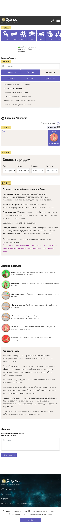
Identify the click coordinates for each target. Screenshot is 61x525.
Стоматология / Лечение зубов (16, 92)
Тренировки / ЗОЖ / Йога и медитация (19, 100)
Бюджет (34, 166)
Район (19, 166)
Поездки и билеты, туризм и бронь (18, 104)
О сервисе (6, 494)
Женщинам (11, 72)
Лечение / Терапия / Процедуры (17, 84)
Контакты (49, 166)
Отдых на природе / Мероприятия (17, 96)
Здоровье (50, 72)
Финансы (11, 78)
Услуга (5, 166)
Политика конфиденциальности (15, 503)
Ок (30, 520)
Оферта (4, 498)
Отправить (9, 454)
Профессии (50, 78)
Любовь (30, 72)
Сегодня (52, 127)
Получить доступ (48, 123)
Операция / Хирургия (13, 88)
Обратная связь (8, 489)
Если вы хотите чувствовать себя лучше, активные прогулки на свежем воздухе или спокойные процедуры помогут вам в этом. (30, 248)
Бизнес (30, 78)
